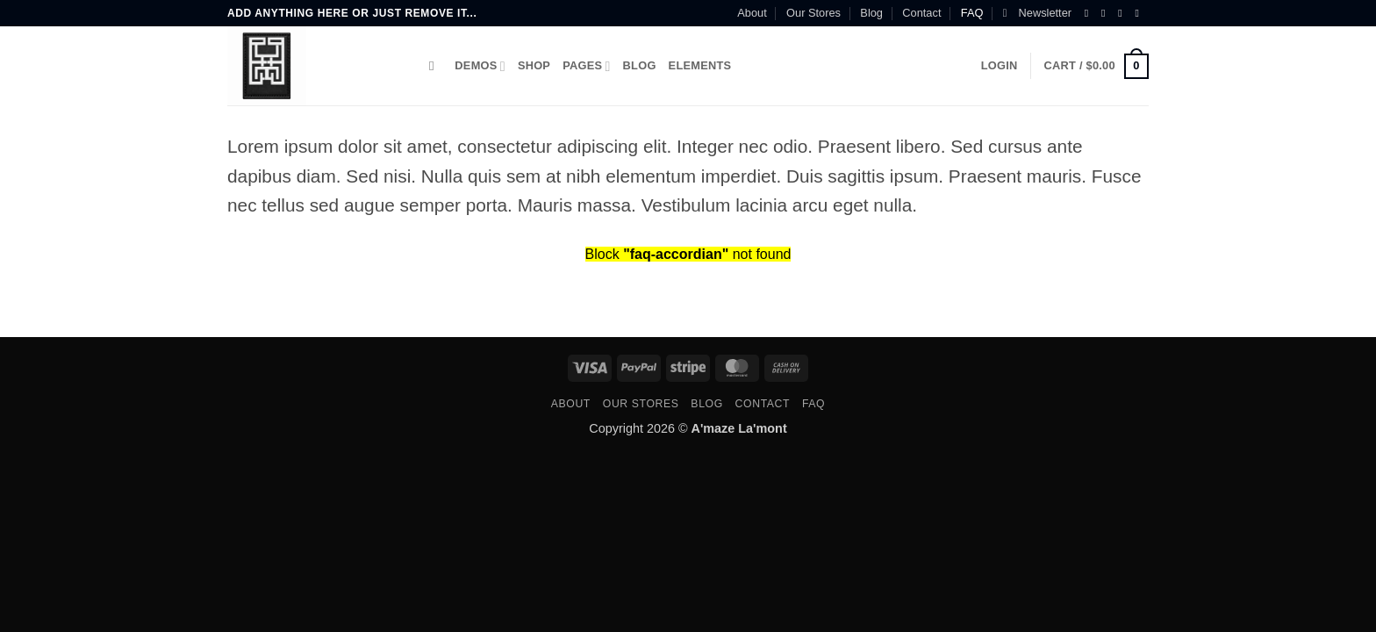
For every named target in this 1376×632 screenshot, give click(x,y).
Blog (871, 12)
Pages (586, 66)
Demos (480, 66)
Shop (534, 65)
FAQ (972, 12)
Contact (921, 12)
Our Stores (813, 12)
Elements (700, 65)
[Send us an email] (1140, 13)
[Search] (435, 66)
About (751, 12)
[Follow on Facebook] (1090, 13)
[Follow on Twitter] (1123, 13)
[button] (1037, 13)
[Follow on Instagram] (1106, 13)
